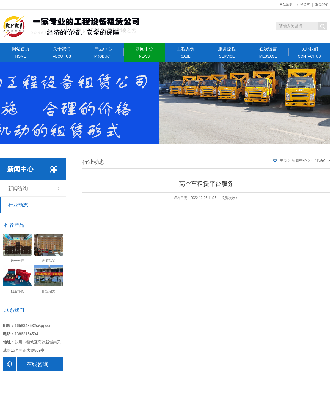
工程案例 (185, 52)
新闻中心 (144, 52)
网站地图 (286, 5)
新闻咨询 (18, 188)
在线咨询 (25, 364)
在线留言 (303, 5)
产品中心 (103, 52)
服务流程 (227, 52)
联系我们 (322, 5)
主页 (283, 160)
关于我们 (61, 52)
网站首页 (20, 52)
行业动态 (18, 205)
